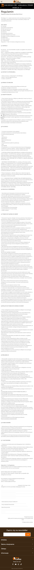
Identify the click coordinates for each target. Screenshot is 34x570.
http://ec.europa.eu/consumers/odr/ (9, 418)
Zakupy (17, 549)
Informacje (17, 553)
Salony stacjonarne (17, 544)
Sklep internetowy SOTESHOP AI (17, 568)
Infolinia (17, 540)
